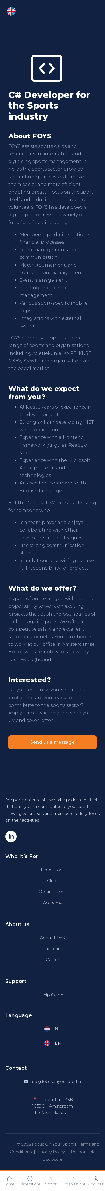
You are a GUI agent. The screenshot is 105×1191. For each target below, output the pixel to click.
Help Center (52, 994)
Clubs (52, 880)
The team (52, 948)
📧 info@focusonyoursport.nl (53, 1081)
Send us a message (52, 742)
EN (16, 11)
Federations (52, 869)
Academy (52, 902)
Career (52, 959)
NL (52, 1029)
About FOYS (52, 937)
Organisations (52, 891)
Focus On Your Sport (53, 1144)
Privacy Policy (51, 1151)
